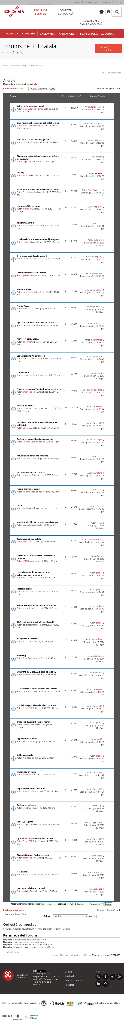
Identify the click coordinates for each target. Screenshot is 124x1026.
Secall (25, 508)
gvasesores (28, 275)
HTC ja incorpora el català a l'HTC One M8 (36, 705)
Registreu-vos (108, 49)
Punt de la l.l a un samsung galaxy (33, 139)
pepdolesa (27, 375)
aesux (25, 608)
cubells (33, 84)
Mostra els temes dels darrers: (34, 904)
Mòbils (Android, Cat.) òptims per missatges (37, 522)
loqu (25, 808)
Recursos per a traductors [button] (96, 33)
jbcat (25, 577)
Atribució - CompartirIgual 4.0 (45, 980)
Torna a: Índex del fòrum (16, 914)
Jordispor (98, 872)
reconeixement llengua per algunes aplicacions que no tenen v (33, 573)
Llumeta (26, 441)
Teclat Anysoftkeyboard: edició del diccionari (38, 189)
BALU (25, 561)
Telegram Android (25, 222)
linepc (99, 855)
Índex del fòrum (10, 65)
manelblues (97, 639)
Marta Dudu (28, 591)
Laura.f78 (27, 258)
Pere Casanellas (30, 192)
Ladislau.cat (28, 292)
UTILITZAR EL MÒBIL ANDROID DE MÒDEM (36, 672)
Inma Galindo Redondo (33, 109)
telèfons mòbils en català (29, 206)
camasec (26, 325)
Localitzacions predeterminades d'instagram (38, 239)
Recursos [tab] (40, 12)
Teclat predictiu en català (29, 539)
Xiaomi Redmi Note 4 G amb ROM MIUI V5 (36, 605)
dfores (99, 672)
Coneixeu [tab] (66, 12)
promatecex (96, 290)
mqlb (25, 161)
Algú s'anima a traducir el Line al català (35, 622)
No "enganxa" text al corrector (31, 472)
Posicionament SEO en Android (31, 272)
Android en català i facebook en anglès (35, 439)
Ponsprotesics (95, 123)
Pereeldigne (96, 439)
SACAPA (26, 175)
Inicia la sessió (114, 72)
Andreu (25, 84)
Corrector (28, 33)
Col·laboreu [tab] (91, 22)
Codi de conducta (73, 980)
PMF (103, 72)
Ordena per (73, 904)
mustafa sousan (30, 358)
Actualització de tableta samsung (32, 455)
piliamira (26, 142)
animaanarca (28, 225)
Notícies (76, 2)
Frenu (99, 523)
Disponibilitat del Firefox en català (33, 855)
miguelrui (98, 206)
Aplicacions (66, 33)
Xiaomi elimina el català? (28, 489)
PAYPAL (20, 172)
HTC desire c (22, 871)
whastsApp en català (26, 772)
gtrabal (99, 572)
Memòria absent (24, 289)
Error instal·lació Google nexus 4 (32, 256)
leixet (99, 373)
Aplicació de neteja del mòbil (30, 106)
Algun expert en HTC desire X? (31, 788)
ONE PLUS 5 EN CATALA (28, 339)
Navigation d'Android (27, 638)
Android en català (25, 405)
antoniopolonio (29, 392)
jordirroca (27, 308)
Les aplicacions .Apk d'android (31, 356)
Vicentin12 (97, 356)
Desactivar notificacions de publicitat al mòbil (38, 123)
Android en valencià (26, 805)
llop (24, 641)
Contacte (69, 971)
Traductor (11, 33)
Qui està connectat (19, 924)
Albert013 (27, 791)
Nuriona (26, 491)
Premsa (106, 2)
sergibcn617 (96, 107)
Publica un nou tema (15, 88)
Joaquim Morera (95, 539)
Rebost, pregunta (25, 821)
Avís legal (69, 976)
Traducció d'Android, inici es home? (33, 722)
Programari (27, 65)
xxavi (99, 223)
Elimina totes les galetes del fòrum (75, 955)
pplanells (27, 242)
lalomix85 (27, 458)
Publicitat (69, 984)
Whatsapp (21, 655)
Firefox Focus (23, 306)
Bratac (25, 874)
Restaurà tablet (24, 588)
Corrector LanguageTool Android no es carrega (39, 389)
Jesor (25, 541)
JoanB (25, 774)
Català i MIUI (23, 372)
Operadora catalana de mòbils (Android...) (36, 838)
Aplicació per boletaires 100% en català (35, 322)
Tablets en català (25, 755)
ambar (26, 674)
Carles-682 (27, 408)
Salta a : (47, 916)
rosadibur (27, 208)
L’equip (55, 955)
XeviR (25, 741)
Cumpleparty (96, 256)
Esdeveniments (91, 2)
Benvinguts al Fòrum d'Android (31, 888)
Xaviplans (27, 475)
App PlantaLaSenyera (27, 738)
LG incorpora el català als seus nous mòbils (37, 688)
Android (39, 65)
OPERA (20, 505)
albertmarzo (28, 342)
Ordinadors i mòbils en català (24, 43)
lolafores (98, 656)
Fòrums (118, 2)
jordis (18, 84)
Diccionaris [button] (47, 33)
